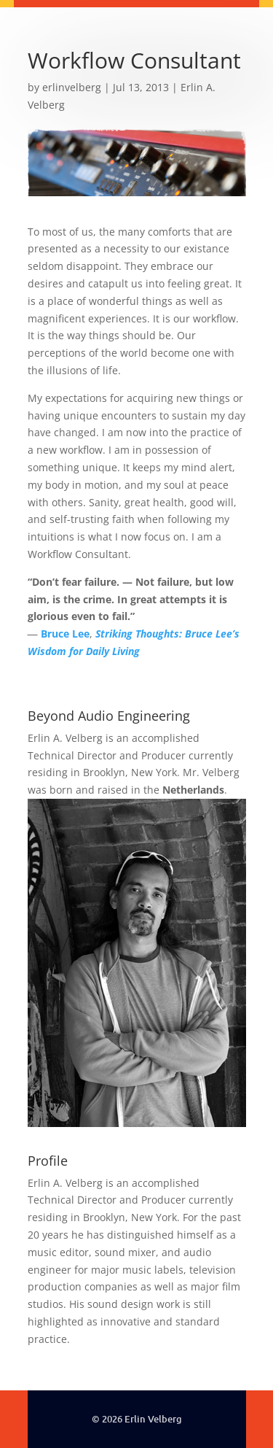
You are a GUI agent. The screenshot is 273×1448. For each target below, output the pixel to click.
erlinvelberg (71, 87)
